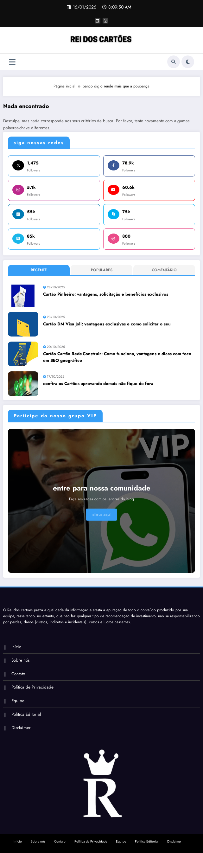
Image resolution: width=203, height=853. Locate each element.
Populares (101, 270)
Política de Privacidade (32, 687)
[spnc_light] (187, 61)
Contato (18, 674)
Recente (39, 270)
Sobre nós (20, 660)
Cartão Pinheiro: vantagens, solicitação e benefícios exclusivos (105, 294)
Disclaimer (21, 728)
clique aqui (101, 514)
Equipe (17, 701)
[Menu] (12, 62)
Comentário (164, 270)
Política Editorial (26, 714)
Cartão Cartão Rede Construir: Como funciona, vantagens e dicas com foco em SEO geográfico (117, 357)
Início (16, 647)
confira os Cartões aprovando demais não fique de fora (98, 384)
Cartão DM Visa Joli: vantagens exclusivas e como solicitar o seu (107, 324)
